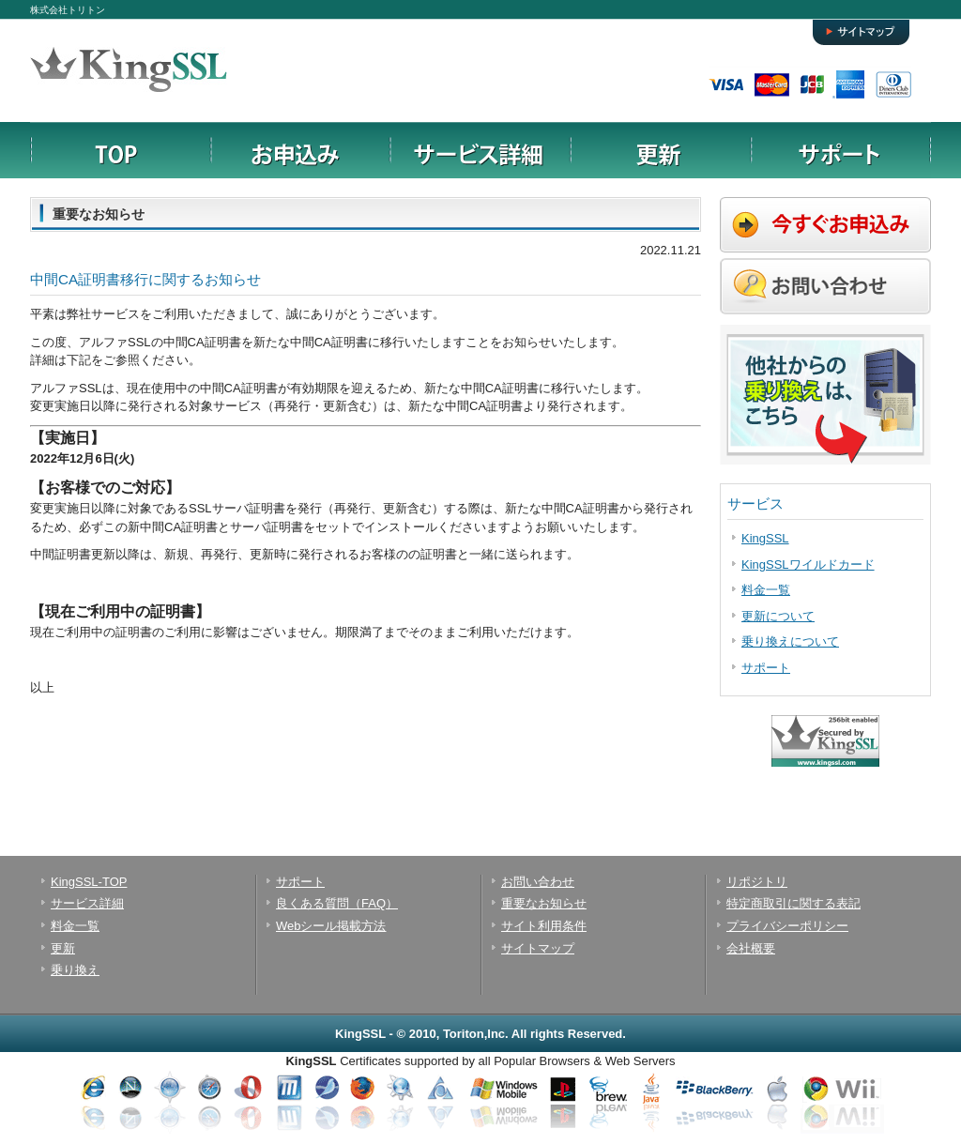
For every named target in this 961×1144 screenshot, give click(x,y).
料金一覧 (765, 590)
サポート (841, 150)
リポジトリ (756, 882)
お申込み (300, 150)
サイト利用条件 (544, 926)
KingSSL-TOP (89, 882)
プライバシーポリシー (787, 926)
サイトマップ (861, 26)
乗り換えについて (790, 641)
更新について (778, 616)
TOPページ (120, 150)
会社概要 (750, 948)
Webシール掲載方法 (331, 926)
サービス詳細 (480, 150)
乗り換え (75, 970)
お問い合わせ (537, 882)
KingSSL (765, 538)
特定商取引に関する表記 (793, 903)
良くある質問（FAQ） (337, 903)
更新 (661, 150)
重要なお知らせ (544, 903)
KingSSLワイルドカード (808, 564)
